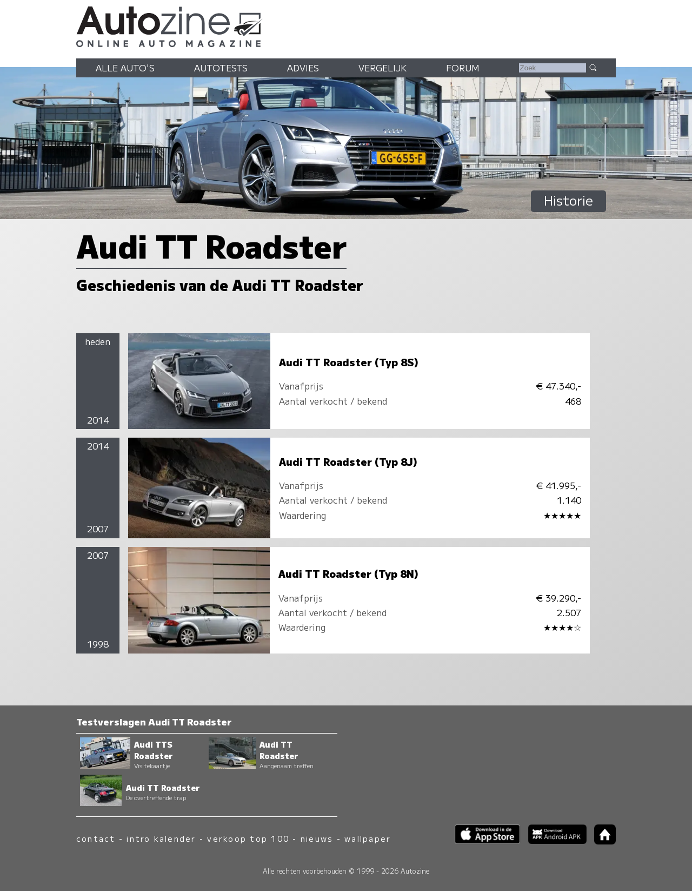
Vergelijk (382, 67)
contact (96, 838)
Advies (303, 67)
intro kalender (161, 838)
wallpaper (367, 838)
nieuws (317, 838)
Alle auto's (125, 67)
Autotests (221, 67)
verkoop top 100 (248, 838)
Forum (463, 67)
